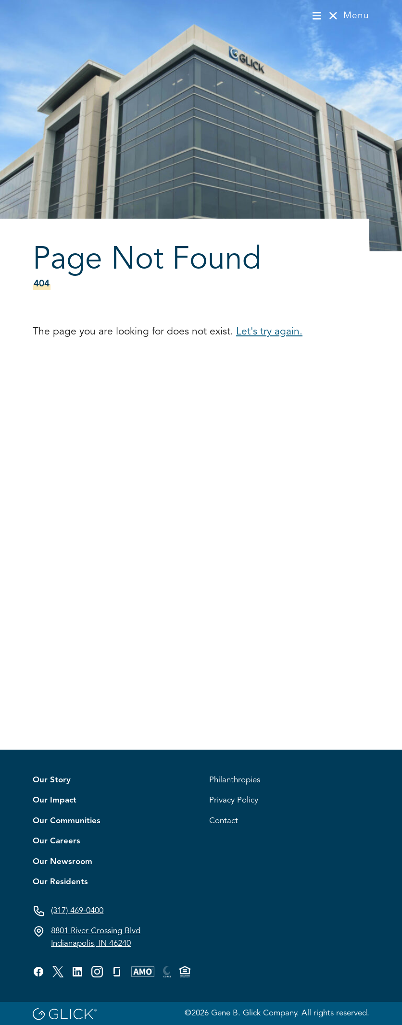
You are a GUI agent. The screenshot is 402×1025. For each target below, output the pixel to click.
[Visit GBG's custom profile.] (97, 971)
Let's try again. (269, 332)
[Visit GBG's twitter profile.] (57, 971)
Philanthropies (234, 780)
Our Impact (54, 800)
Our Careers (56, 841)
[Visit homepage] (65, 15)
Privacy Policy (233, 800)
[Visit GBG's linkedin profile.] (77, 971)
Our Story (52, 780)
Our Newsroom (62, 862)
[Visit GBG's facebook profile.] (38, 971)
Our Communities (66, 821)
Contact (223, 821)
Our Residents (60, 882)
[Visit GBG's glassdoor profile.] (117, 971)
